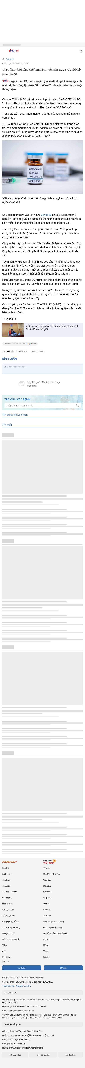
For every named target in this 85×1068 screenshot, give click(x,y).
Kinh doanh (7, 874)
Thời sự (46, 868)
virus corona (37, 351)
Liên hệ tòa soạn (10, 993)
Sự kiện (63, 968)
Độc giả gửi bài (43, 1055)
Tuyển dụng (70, 1055)
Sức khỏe (10, 59)
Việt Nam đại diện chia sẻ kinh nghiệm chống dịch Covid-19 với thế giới (52, 328)
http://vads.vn (17, 1043)
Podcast (46, 957)
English (46, 939)
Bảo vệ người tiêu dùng (53, 921)
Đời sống (47, 886)
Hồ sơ (46, 945)
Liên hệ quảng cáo (12, 1024)
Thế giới (6, 886)
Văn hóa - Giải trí (9, 892)
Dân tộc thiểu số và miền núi (55, 933)
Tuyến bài (21, 968)
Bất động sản (8, 910)
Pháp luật (47, 898)
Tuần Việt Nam (8, 915)
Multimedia (7, 957)
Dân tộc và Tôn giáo (51, 874)
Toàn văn (47, 915)
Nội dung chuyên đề (10, 939)
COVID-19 (22, 351)
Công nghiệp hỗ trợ (10, 921)
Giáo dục (47, 880)
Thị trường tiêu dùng (11, 927)
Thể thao (6, 880)
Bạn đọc (46, 910)
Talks (4, 945)
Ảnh (4, 951)
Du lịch (46, 904)
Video (45, 951)
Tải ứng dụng (15, 1055)
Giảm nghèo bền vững (52, 927)
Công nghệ (7, 898)
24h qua (5, 962)
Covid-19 (46, 214)
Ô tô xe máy (7, 904)
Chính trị (6, 868)
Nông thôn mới (8, 933)
